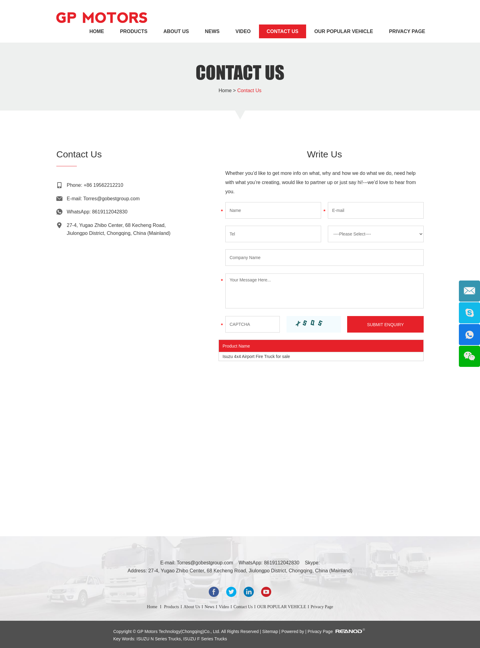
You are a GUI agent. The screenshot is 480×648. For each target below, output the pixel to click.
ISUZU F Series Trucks (204, 638)
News (212, 31)
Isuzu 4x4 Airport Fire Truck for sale (256, 356)
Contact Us (282, 31)
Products (134, 31)
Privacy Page (407, 31)
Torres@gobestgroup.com (111, 198)
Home (96, 31)
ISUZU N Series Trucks (159, 638)
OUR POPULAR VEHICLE (343, 31)
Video (243, 31)
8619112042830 (110, 211)
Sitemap (270, 631)
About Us (176, 31)
